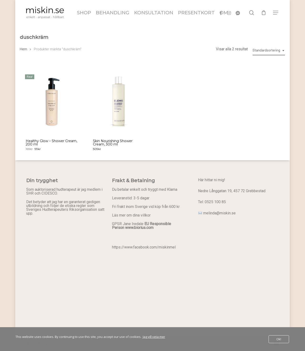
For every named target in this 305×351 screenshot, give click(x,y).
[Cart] (263, 12)
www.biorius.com (139, 227)
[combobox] (269, 50)
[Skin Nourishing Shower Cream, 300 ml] (119, 101)
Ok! (278, 339)
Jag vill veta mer (154, 337)
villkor (146, 215)
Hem (23, 49)
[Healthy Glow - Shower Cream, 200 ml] (51, 101)
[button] (276, 12)
